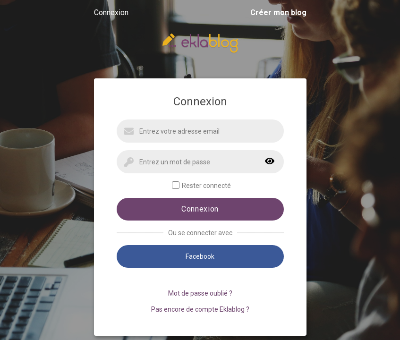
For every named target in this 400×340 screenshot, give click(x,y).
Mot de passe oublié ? (200, 293)
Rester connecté (201, 185)
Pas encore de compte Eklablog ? (200, 309)
